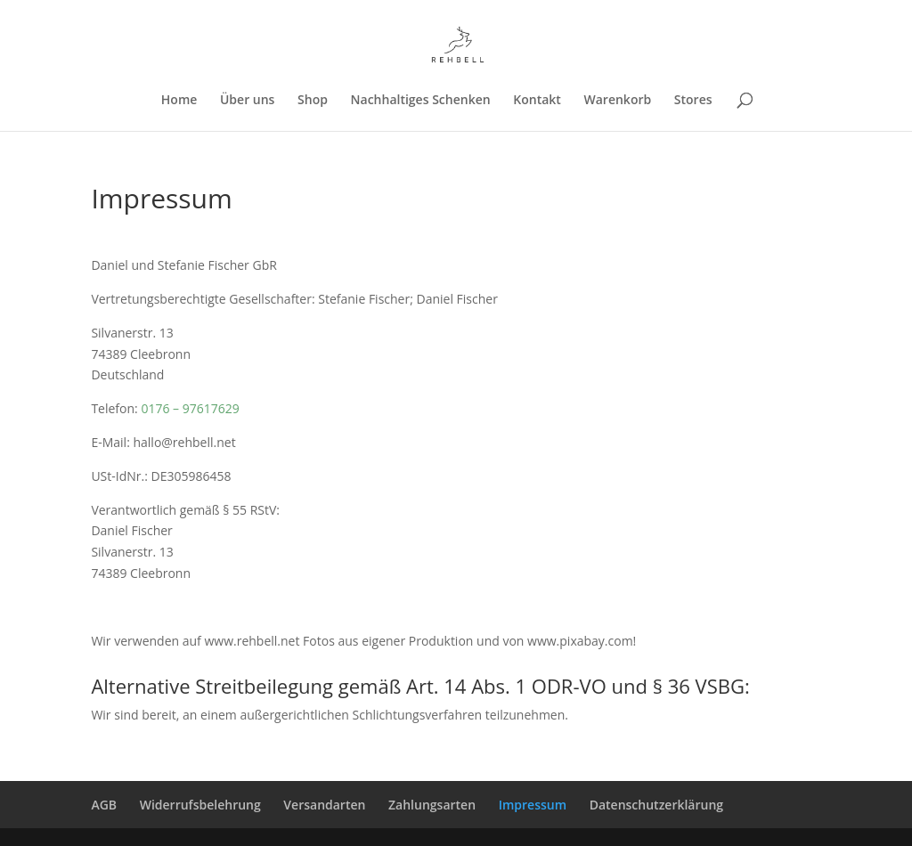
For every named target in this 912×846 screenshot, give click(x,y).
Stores (693, 101)
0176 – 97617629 (190, 408)
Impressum (532, 804)
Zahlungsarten (432, 804)
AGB (104, 804)
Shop (312, 101)
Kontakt (537, 101)
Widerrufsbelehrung (200, 804)
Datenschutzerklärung (656, 804)
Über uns (247, 101)
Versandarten (324, 804)
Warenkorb (618, 101)
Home (179, 101)
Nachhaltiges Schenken (421, 101)
